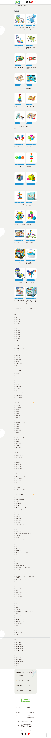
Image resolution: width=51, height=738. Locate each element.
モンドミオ (18, 617)
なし (17, 317)
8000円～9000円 (19, 659)
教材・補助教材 (19, 395)
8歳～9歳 (18, 336)
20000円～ (18, 665)
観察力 (17, 413)
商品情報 (20, 5)
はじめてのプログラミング (21, 466)
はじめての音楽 (19, 462)
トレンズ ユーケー (20, 565)
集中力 (17, 439)
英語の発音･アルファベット (22, 405)
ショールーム (29, 710)
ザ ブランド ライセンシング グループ (24, 533)
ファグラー (18, 584)
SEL (17, 482)
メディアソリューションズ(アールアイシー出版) (25, 612)
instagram (30, 2)
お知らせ (17, 710)
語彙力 (17, 428)
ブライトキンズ (19, 592)
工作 (17, 365)
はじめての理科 (19, 457)
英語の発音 (18, 417)
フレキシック (19, 594)
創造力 (17, 426)
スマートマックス (19, 550)
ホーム (15, 5)
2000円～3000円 (19, 646)
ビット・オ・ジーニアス (21, 579)
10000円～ (18, 663)
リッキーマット (19, 628)
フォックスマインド (20, 588)
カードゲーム (19, 386)
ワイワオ (18, 630)
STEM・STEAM (19, 478)
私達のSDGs (18, 715)
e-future (17, 514)
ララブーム (18, 625)
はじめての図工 (19, 468)
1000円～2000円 (19, 644)
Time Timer (18, 503)
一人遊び (18, 350)
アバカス (18, 512)
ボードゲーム (19, 384)
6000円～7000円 (19, 655)
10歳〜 (17, 340)
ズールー (18, 554)
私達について (18, 707)
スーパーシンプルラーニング (22, 552)
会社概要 (28, 707)
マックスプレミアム (20, 607)
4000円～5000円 (19, 650)
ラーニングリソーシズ (20, 621)
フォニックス (19, 485)
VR (16, 390)
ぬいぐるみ (18, 373)
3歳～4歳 (18, 325)
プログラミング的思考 (20, 437)
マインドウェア (19, 605)
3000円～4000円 (19, 648)
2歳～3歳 (18, 323)
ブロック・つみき (19, 378)
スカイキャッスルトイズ (21, 542)
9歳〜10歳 (18, 338)
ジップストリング (19, 539)
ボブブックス (19, 601)
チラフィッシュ (19, 561)
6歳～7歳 (18, 332)
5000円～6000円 (19, 653)
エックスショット (19, 516)
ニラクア (18, 634)
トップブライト (19, 563)
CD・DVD (18, 388)
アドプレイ (18, 505)
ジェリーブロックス (20, 535)
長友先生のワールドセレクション (23, 567)
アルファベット (19, 420)
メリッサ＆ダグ (19, 615)
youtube (32, 2)
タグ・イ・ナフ (19, 559)
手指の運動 (18, 359)
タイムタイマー (19, 557)
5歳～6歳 (18, 330)
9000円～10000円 (20, 661)
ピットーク (18, 581)
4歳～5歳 (18, 328)
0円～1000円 (18, 642)
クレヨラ (18, 527)
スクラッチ (18, 544)
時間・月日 (18, 443)
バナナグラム (19, 569)
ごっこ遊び (18, 357)
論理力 (17, 411)
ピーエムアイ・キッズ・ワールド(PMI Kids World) (25, 577)
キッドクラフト (19, 520)
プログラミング (19, 393)
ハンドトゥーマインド (20, 574)
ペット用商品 (19, 397)
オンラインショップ (30, 717)
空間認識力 (18, 415)
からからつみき (19, 518)
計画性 (17, 441)
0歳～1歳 (18, 319)
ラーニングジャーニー (20, 623)
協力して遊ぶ (19, 363)
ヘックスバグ (19, 596)
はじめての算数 (19, 455)
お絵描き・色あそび (20, 348)
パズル (17, 380)
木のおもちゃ (19, 375)
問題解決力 (18, 432)
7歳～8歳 (18, 334)
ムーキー (18, 609)
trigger (35, 2)
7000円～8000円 (19, 657)
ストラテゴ (18, 546)
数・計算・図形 (19, 435)
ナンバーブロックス (20, 501)
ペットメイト (19, 598)
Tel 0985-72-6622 (25, 726)
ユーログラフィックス (20, 619)
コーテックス (19, 529)
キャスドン (18, 522)
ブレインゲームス (19, 590)
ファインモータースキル (21, 476)
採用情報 (28, 715)
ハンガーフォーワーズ (20, 571)
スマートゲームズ (19, 548)
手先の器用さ (19, 407)
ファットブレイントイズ (21, 586)
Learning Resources (20, 499)
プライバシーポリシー (30, 712)
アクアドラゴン (19, 509)
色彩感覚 (18, 409)
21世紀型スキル (19, 487)
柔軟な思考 (18, 447)
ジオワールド (19, 537)
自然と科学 (18, 430)
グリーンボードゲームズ (21, 524)
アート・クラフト (19, 382)
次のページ (32, 308)
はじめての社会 (19, 460)
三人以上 (18, 355)
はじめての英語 (19, 464)
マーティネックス (19, 603)
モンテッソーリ (19, 480)
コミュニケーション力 (20, 422)
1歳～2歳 (18, 321)
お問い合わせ (18, 712)
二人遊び (18, 353)
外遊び (17, 361)
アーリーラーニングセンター (22, 507)
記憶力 (17, 445)
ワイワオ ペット (19, 632)
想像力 (17, 424)
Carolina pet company (20, 497)
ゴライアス (18, 531)
